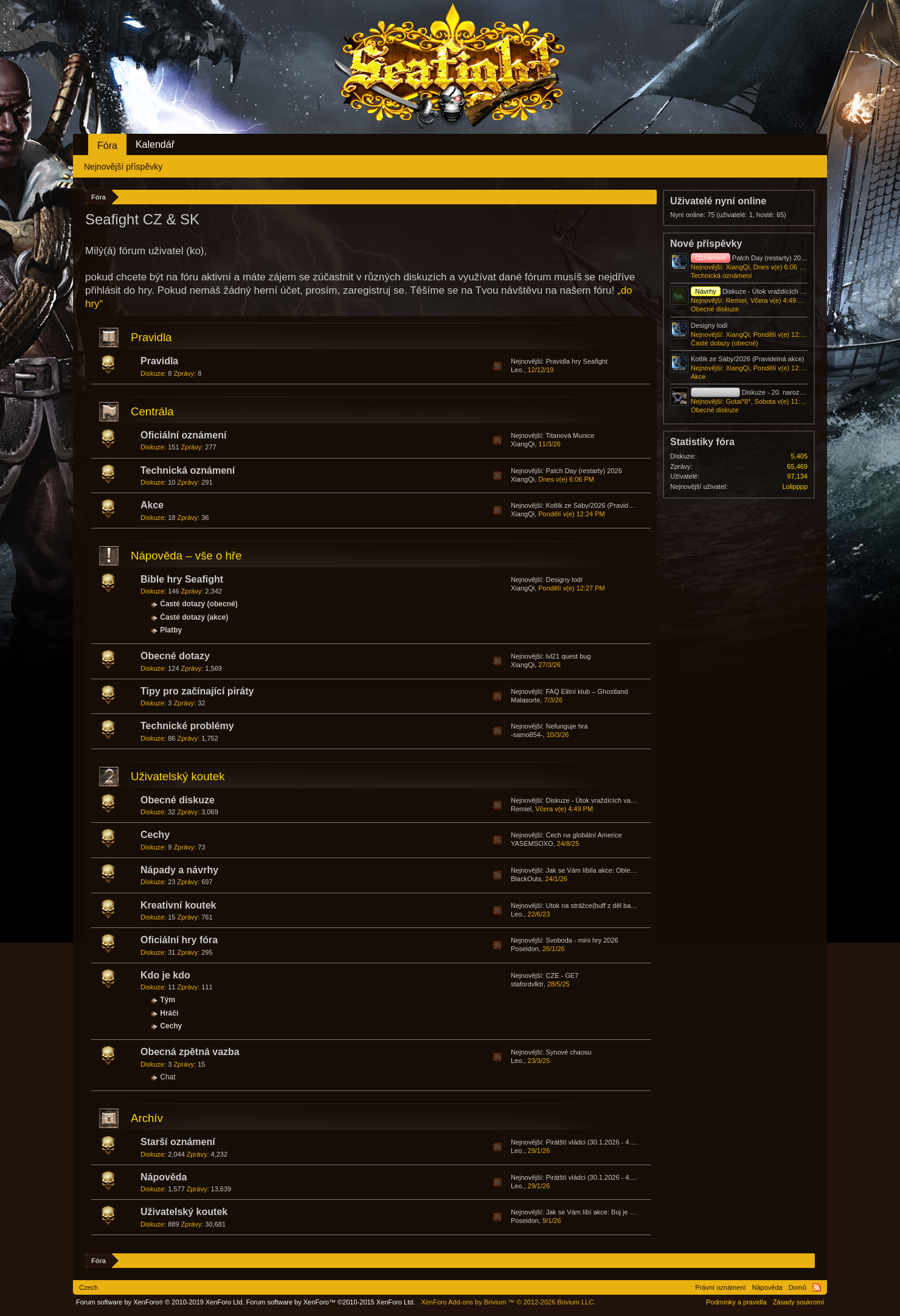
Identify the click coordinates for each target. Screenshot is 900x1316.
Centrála (152, 411)
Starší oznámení (177, 1142)
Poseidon (525, 948)
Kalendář (155, 144)
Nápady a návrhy (179, 870)
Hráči (169, 1013)
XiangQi (523, 444)
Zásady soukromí (798, 1302)
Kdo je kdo (165, 975)
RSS (497, 366)
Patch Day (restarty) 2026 (583, 470)
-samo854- (527, 734)
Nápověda (163, 1177)
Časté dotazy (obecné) (198, 604)
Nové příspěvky (706, 243)
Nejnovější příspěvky (123, 166)
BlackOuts (526, 878)
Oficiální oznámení (183, 435)
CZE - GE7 (561, 975)
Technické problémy (187, 726)
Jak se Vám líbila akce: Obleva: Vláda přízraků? (616, 870)
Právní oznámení (720, 1287)
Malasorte (525, 700)
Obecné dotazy (175, 656)
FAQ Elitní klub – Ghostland (586, 691)
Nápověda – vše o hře (186, 555)
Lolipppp (795, 486)
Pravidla (151, 337)
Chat (167, 1077)
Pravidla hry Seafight (576, 361)
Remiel (521, 808)
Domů (797, 1287)
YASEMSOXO (532, 843)
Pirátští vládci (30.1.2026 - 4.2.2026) (599, 1142)
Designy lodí (564, 579)
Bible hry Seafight (181, 579)
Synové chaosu (568, 1052)
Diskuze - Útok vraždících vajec (592, 800)
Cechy (155, 834)
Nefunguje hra (566, 726)
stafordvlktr (527, 984)
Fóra (107, 145)
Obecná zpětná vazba (190, 1052)
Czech (88, 1287)
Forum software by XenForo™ (330, 1302)
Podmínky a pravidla (736, 1302)
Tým (167, 1000)
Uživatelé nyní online (718, 201)
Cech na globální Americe (583, 835)
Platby (171, 630)
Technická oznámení (187, 470)
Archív (147, 1118)
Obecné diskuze (177, 800)
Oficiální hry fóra (179, 940)
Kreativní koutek (178, 905)
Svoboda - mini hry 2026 (581, 940)
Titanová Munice (569, 435)
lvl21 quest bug (567, 656)
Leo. (517, 369)
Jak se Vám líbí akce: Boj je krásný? (599, 1212)
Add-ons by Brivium (508, 1302)
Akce (152, 505)
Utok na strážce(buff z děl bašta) (593, 905)
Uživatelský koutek (178, 776)
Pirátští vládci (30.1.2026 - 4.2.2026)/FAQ (606, 1177)
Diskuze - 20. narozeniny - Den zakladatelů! (781, 392)
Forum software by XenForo (160, 1302)
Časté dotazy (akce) (194, 617)
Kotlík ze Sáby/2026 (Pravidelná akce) (602, 505)
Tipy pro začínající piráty (197, 691)
